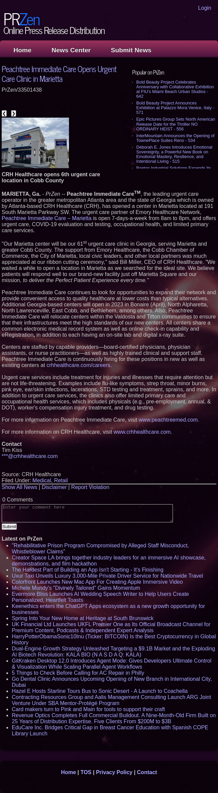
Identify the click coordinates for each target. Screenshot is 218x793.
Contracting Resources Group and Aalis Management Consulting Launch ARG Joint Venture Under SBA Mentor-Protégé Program (111, 700)
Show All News (19, 487)
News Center (70, 50)
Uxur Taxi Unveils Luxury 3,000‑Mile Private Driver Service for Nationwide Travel (107, 576)
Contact (147, 772)
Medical (42, 480)
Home (22, 50)
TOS (86, 772)
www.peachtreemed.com (168, 420)
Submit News (131, 50)
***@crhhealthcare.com (30, 456)
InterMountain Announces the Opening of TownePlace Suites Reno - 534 (175, 138)
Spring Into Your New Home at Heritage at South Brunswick (83, 618)
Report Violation (90, 487)
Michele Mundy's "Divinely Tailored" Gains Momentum (76, 588)
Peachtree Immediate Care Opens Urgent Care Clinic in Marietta (59, 73)
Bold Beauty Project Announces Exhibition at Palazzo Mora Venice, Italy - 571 (175, 107)
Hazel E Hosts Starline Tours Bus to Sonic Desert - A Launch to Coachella (100, 691)
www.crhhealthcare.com (142, 432)
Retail (61, 480)
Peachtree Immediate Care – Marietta (47, 218)
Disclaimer (54, 487)
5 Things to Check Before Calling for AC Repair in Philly (78, 673)
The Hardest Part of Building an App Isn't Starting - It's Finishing (88, 570)
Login (204, 8)
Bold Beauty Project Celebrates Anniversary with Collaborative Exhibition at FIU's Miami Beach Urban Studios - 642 (175, 89)
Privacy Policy (114, 772)
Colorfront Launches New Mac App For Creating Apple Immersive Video (97, 582)
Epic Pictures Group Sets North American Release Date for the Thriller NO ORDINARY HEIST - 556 (175, 124)
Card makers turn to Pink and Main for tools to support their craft (88, 709)
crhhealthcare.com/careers (78, 365)
